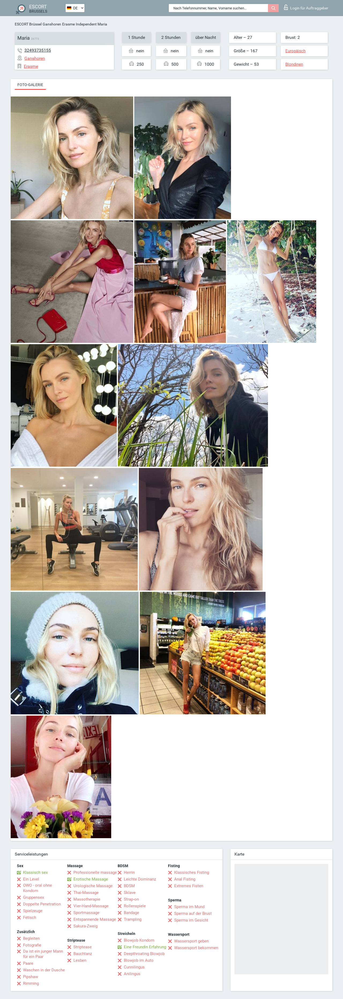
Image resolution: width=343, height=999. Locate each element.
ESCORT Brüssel (28, 24)
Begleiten (31, 938)
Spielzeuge (32, 910)
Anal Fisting (184, 879)
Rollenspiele (135, 906)
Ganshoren (52, 24)
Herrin (129, 872)
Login (306, 7)
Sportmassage (86, 912)
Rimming (31, 983)
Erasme (68, 24)
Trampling (132, 919)
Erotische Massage (90, 879)
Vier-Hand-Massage (91, 906)
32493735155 (37, 50)
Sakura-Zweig (85, 926)
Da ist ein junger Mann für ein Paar (43, 954)
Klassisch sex (35, 872)
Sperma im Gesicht (191, 920)
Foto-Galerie (30, 85)
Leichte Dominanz (140, 879)
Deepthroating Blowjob (144, 953)
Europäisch (295, 51)
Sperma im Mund (189, 906)
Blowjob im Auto (139, 960)
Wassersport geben (191, 941)
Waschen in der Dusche (44, 970)
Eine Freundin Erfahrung (145, 947)
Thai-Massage (86, 892)
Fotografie (32, 945)
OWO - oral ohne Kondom (37, 888)
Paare (28, 963)
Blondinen (294, 64)
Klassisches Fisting (191, 872)
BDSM (129, 885)
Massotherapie (86, 899)
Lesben (79, 960)
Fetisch (29, 917)
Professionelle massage (95, 872)
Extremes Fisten (188, 885)
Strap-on (131, 899)
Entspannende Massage (94, 919)
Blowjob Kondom (139, 940)
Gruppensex (33, 897)
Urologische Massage (93, 885)
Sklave (130, 892)
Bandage (131, 912)
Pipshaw (30, 976)
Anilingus (132, 973)
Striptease (82, 947)
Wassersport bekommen (196, 947)
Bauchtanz (82, 953)
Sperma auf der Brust (193, 913)
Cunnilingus (134, 967)
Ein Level (31, 879)
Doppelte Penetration (42, 904)
